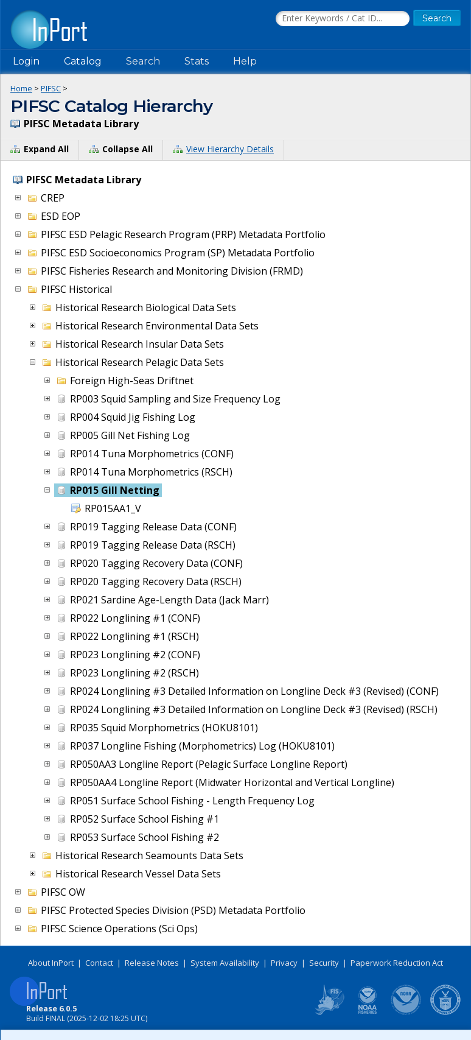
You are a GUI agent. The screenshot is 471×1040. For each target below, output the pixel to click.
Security (324, 962)
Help (245, 61)
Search (143, 61)
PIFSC (51, 88)
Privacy (284, 962)
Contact (99, 962)
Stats (196, 61)
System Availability (224, 962)
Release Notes (152, 962)
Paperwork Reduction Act (397, 962)
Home (21, 88)
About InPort (51, 962)
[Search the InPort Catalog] (343, 19)
